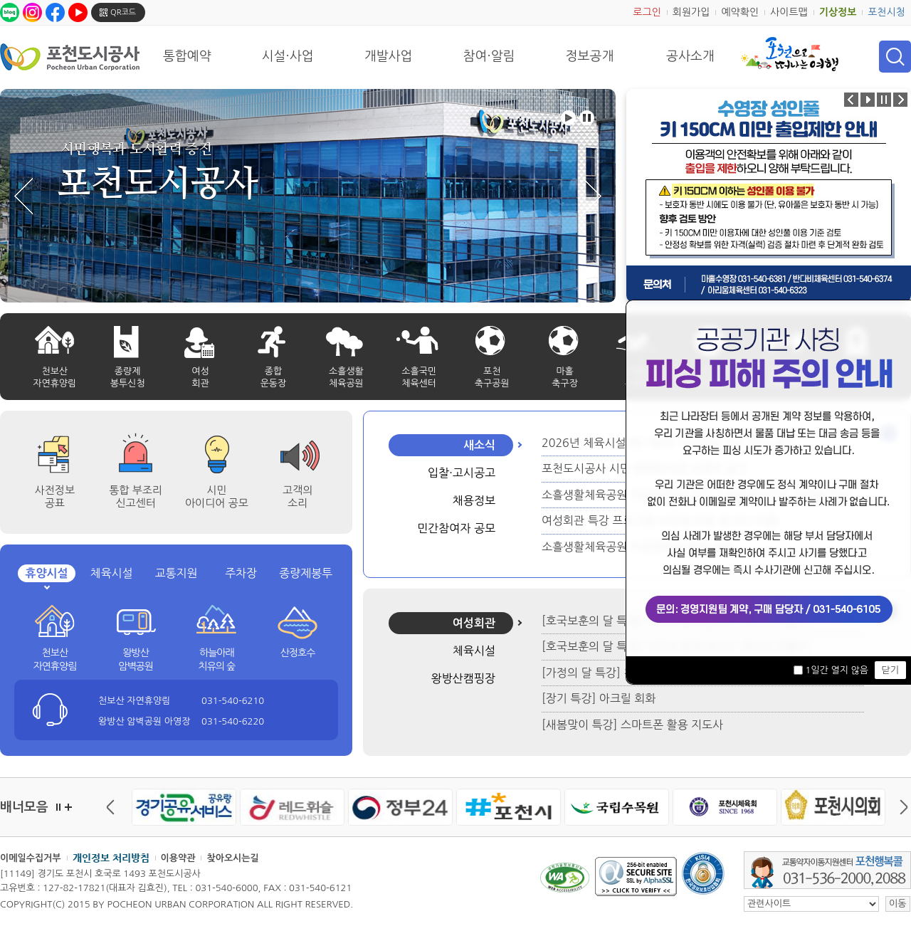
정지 (58, 807)
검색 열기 (895, 57)
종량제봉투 (305, 573)
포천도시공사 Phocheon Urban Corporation (69, 56)
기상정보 (838, 12)
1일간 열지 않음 (836, 670)
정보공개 (590, 56)
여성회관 (474, 623)
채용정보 (474, 500)
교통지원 (175, 573)
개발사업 (388, 56)
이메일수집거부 (30, 858)
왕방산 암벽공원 (135, 660)
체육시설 (111, 573)
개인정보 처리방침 (111, 857)
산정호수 (297, 653)
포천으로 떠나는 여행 (789, 54)
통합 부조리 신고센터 (135, 496)
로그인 (646, 12)
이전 (114, 807)
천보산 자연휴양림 (54, 660)
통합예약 (187, 56)
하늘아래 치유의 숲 (217, 660)
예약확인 (740, 12)
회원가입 (691, 12)
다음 (900, 807)
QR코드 (123, 12)
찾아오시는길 (232, 858)
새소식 (479, 445)
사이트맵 (789, 12)
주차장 (241, 573)
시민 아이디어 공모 (216, 496)
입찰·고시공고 (461, 472)
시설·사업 (288, 56)
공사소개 (690, 56)
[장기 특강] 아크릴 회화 (598, 698)
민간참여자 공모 (456, 528)
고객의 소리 (297, 496)
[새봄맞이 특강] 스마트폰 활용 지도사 (632, 724)
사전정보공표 (55, 496)
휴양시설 (46, 573)
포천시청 (886, 12)
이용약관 (178, 858)
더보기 (68, 807)
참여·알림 (489, 56)
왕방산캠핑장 (463, 678)
